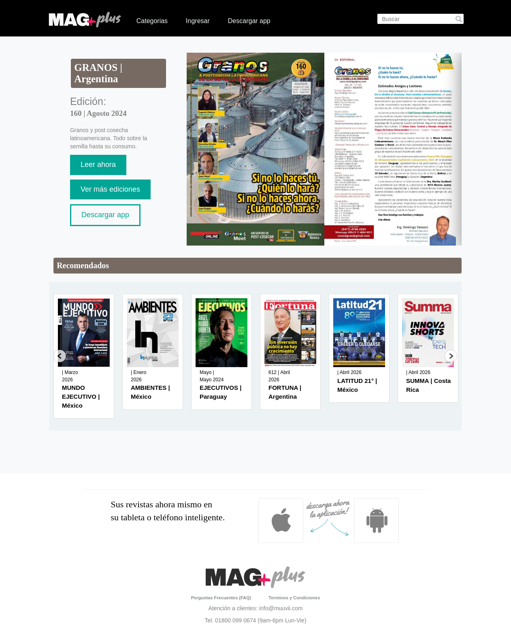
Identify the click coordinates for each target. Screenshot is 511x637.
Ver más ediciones (110, 189)
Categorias (152, 20)
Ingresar (198, 20)
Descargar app (249, 20)
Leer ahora (98, 164)
